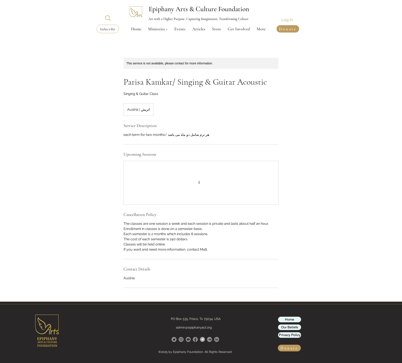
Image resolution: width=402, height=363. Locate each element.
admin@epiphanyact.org (194, 327)
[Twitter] (174, 339)
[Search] (108, 18)
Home (289, 319)
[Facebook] (195, 339)
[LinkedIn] (216, 339)
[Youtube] (188, 339)
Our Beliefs (289, 327)
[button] (108, 29)
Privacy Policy (289, 335)
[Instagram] (181, 339)
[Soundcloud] (209, 339)
